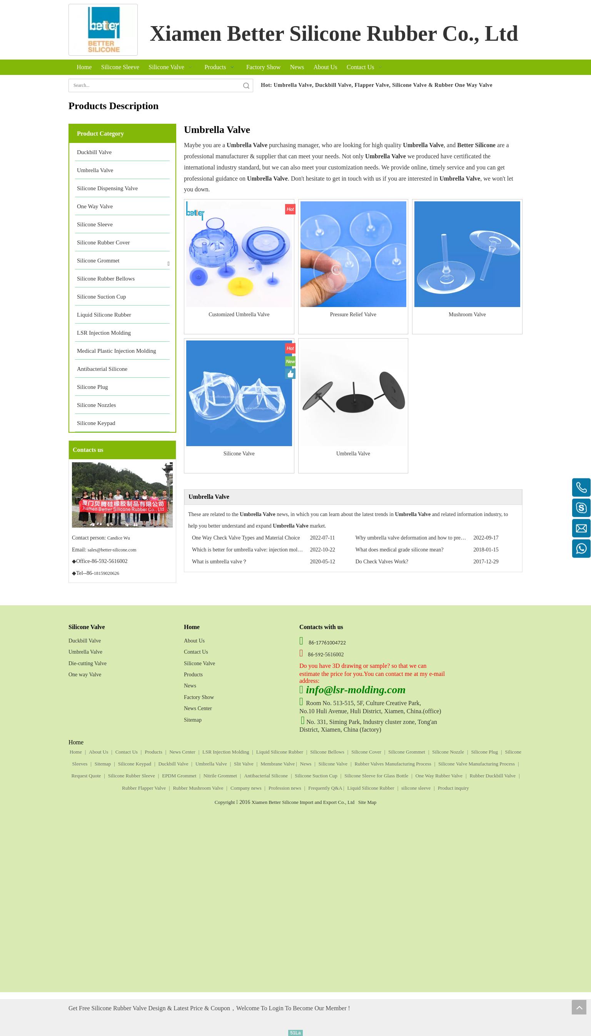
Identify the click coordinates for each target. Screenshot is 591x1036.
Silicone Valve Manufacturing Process (476, 764)
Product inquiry (453, 788)
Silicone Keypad (134, 764)
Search (246, 85)
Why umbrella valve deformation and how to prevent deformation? (428, 538)
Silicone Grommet (406, 752)
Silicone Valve (239, 454)
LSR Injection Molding (225, 752)
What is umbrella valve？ (219, 561)
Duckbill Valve (84, 641)
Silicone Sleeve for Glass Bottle (376, 776)
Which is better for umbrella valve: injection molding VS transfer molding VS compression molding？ (303, 550)
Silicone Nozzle (448, 752)
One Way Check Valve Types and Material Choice (246, 538)
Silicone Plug (484, 752)
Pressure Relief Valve (353, 314)
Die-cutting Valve (87, 663)
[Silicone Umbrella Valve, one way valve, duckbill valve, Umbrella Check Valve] (459, 627)
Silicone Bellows (327, 752)
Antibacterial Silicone (266, 776)
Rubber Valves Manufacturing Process (392, 764)
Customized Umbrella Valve (239, 314)
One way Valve (84, 674)
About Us (194, 641)
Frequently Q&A (325, 788)
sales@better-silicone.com (112, 550)
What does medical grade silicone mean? (400, 550)
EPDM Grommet (179, 776)
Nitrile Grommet (220, 776)
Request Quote (86, 776)
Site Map (367, 802)
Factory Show (199, 697)
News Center (198, 708)
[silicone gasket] (103, 30)
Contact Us (196, 652)
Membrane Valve (278, 764)
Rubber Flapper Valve (144, 788)
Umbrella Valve (353, 454)
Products (193, 674)
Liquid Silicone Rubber (279, 752)
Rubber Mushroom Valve (198, 788)
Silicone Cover (366, 752)
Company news (246, 788)
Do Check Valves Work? (382, 561)
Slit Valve (244, 764)
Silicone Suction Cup (316, 776)
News (190, 686)
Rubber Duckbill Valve (492, 776)
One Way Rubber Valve (439, 776)
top (579, 1007)
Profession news (285, 788)
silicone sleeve (416, 788)
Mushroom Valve (467, 314)
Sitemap (193, 720)
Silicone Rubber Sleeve (131, 776)
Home (76, 752)
